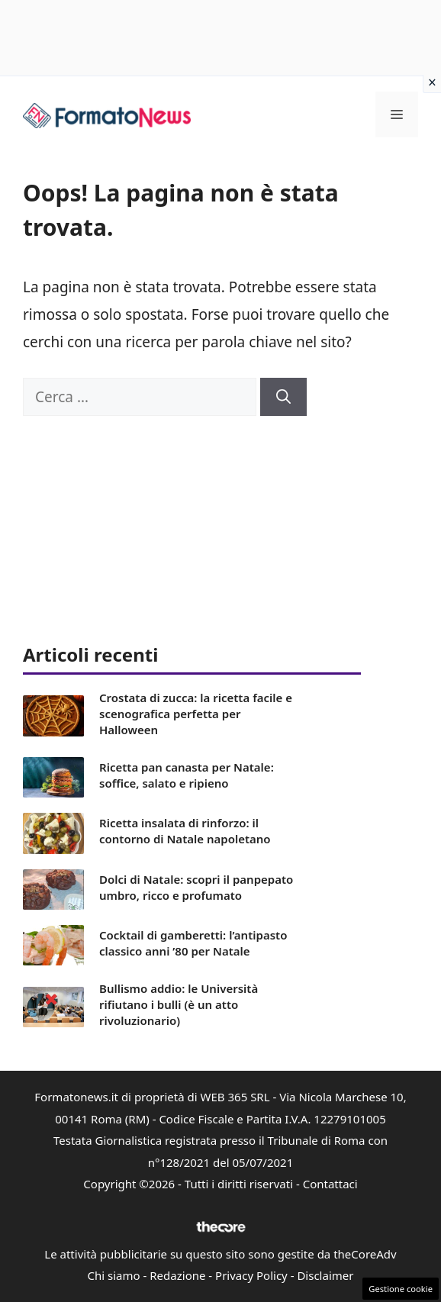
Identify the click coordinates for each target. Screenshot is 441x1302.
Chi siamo (114, 1275)
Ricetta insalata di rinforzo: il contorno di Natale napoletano (185, 830)
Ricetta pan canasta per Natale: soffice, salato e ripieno (186, 775)
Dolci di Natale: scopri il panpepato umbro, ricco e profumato (196, 887)
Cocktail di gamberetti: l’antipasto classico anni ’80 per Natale (193, 943)
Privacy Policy (251, 1275)
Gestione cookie (401, 1288)
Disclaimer (325, 1275)
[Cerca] (283, 397)
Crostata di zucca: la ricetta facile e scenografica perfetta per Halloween (195, 713)
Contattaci (330, 1183)
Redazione (177, 1275)
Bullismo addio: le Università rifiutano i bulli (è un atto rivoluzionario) (178, 1004)
